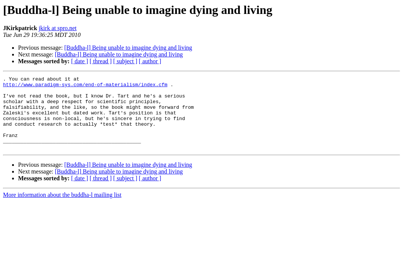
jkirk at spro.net (58, 28)
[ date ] (79, 61)
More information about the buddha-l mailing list (62, 209)
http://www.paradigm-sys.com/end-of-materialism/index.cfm (85, 86)
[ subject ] (125, 61)
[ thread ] (101, 61)
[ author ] (150, 61)
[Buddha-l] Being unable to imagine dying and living (128, 47)
